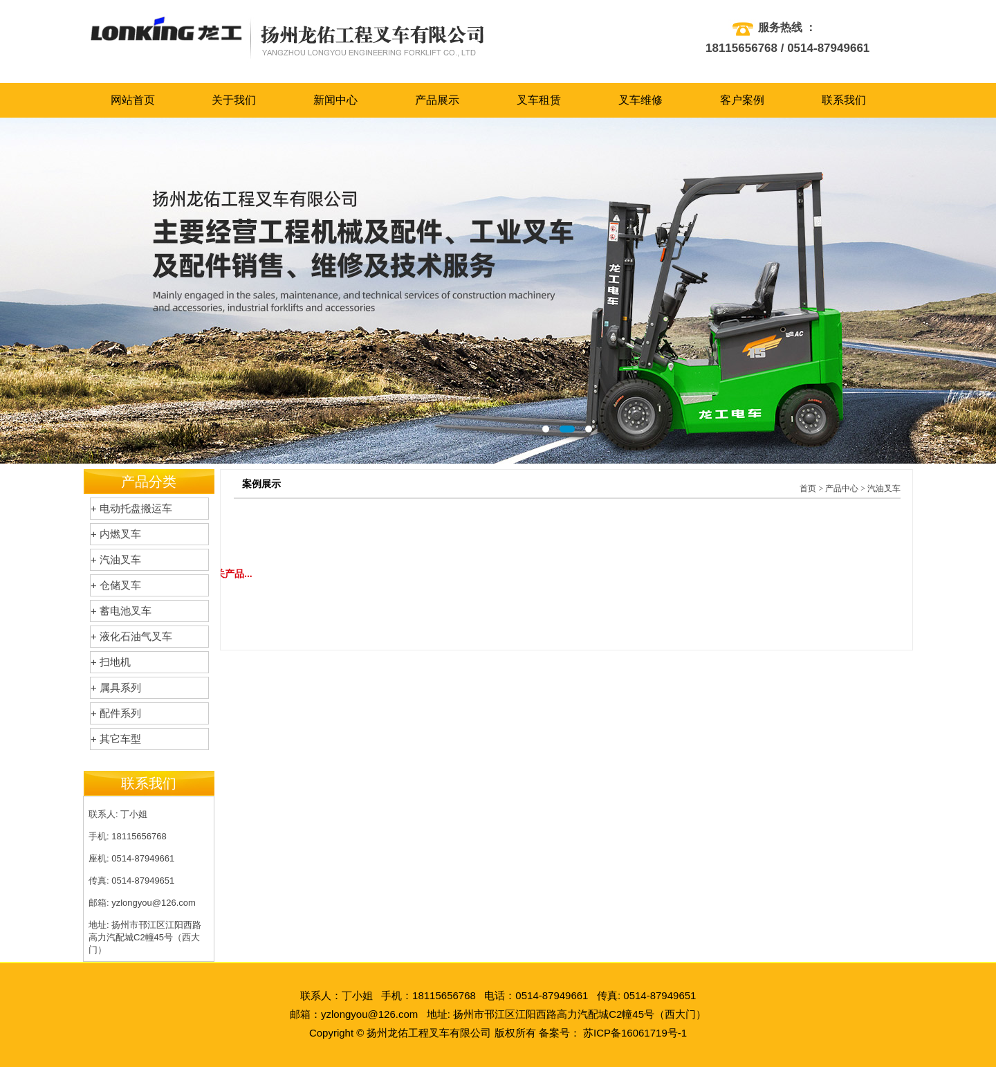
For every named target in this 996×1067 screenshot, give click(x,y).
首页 (808, 488)
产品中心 (841, 488)
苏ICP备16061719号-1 (635, 1033)
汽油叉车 (884, 488)
